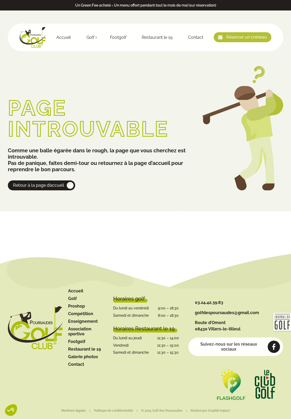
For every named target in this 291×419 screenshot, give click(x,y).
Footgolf (118, 37)
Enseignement (83, 321)
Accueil (63, 37)
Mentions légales (73, 410)
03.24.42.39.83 (209, 302)
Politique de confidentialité (113, 410)
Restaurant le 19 (157, 37)
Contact (195, 37)
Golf (90, 37)
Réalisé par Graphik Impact (210, 410)
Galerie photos (83, 356)
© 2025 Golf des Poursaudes (162, 410)
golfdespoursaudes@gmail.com (227, 312)
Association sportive (79, 331)
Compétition (80, 313)
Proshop (76, 306)
